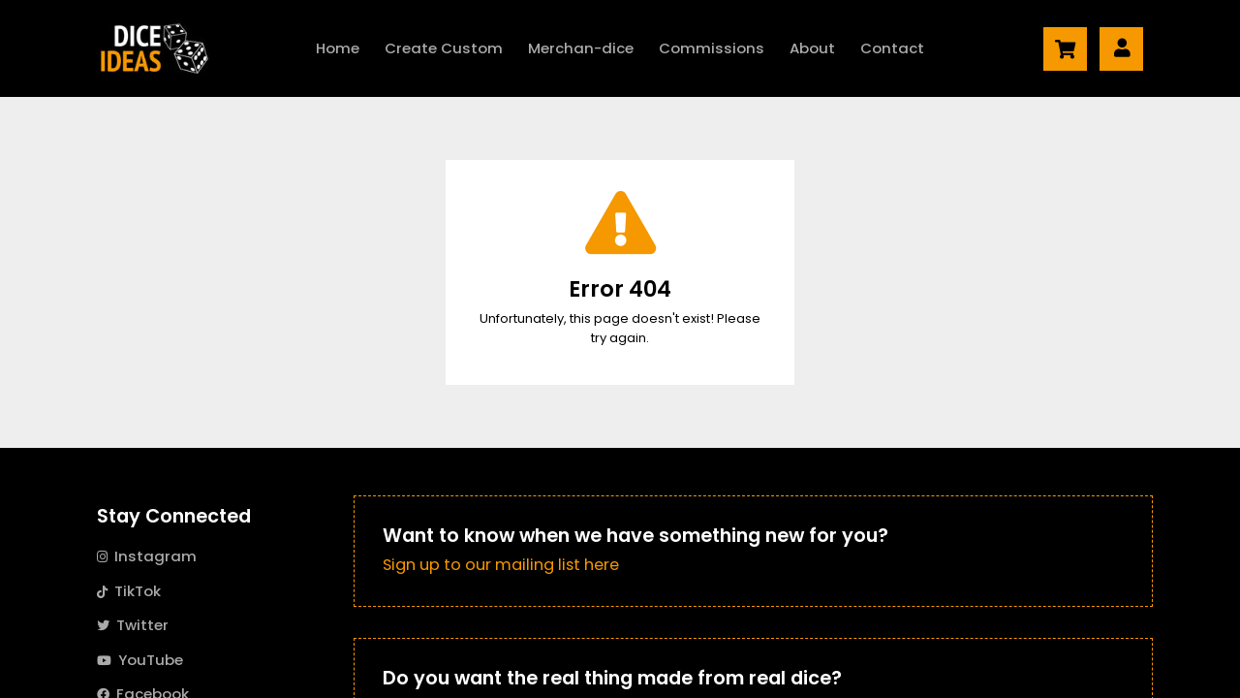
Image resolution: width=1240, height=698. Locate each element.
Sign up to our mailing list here (501, 565)
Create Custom (444, 48)
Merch (581, 48)
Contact (892, 48)
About (812, 48)
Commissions (711, 48)
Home (337, 48)
